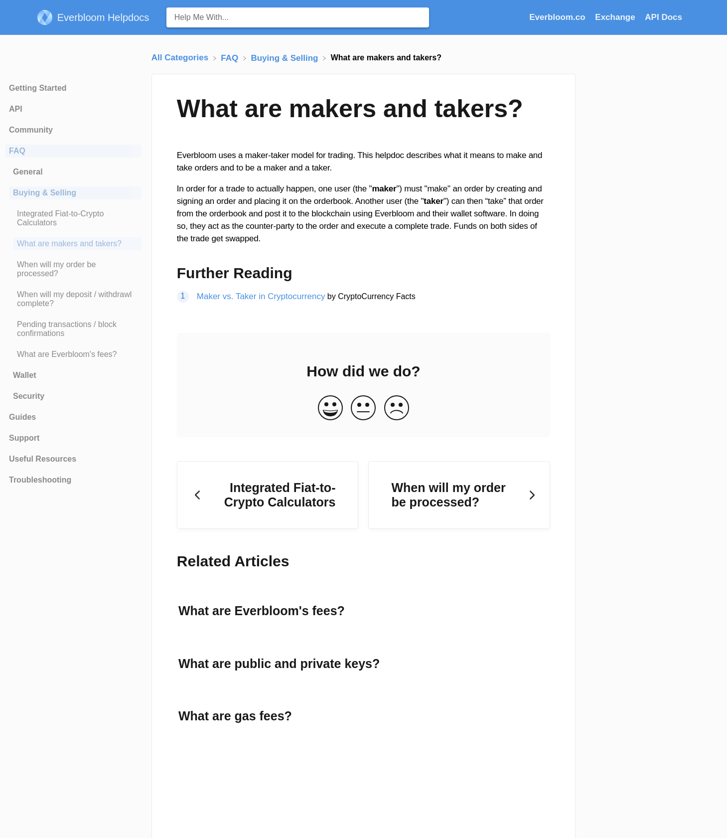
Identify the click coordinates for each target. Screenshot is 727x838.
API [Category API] (15, 109)
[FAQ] (231, 57)
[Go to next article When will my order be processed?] (459, 495)
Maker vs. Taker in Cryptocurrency (261, 296)
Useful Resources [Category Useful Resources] (42, 459)
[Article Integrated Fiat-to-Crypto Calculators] (73, 218)
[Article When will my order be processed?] (73, 269)
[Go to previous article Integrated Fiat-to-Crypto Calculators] (268, 495)
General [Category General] (28, 172)
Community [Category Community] (31, 130)
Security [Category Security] (28, 396)
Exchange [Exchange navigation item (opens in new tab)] (616, 17)
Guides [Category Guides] (22, 417)
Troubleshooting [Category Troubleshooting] (40, 480)
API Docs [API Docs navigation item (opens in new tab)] (663, 17)
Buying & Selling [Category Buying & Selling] (44, 192)
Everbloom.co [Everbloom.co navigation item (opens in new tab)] (558, 17)
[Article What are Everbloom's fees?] (73, 354)
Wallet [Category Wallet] (24, 375)
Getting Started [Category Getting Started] (38, 88)
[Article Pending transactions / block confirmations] (73, 329)
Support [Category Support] (24, 438)
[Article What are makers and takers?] (73, 243)
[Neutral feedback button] (363, 408)
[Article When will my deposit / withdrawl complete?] (73, 299)
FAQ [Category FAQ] (17, 151)
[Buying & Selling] (285, 57)
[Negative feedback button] (396, 408)
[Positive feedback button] (330, 408)
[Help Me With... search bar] (298, 17)
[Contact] (689, 17)
